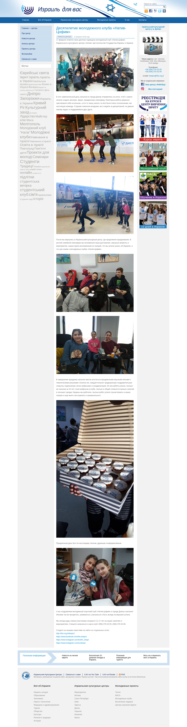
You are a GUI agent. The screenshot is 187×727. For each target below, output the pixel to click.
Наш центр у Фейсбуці (155, 85)
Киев (77, 702)
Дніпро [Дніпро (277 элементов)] (33, 93)
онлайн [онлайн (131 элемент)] (26, 173)
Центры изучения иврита (125, 705)
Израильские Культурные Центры (48, 675)
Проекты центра (28, 49)
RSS (123, 675)
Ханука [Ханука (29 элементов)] (37, 166)
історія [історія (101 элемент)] (38, 199)
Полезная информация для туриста (123, 657)
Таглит (118, 692)
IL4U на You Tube (91, 675)
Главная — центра (29, 28)
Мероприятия (80, 692)
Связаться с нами (29, 59)
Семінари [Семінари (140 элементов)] (40, 157)
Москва (78, 695)
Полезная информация (34, 655)
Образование (39, 695)
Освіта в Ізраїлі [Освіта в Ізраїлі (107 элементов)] (32, 145)
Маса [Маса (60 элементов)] (30, 120)
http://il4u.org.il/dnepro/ (65, 633)
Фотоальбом (27, 54)
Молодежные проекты (106, 20)
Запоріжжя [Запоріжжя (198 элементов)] (29, 98)
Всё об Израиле (44, 20)
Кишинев (78, 714)
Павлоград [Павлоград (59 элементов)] (27, 148)
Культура (37, 714)
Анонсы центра (28, 44)
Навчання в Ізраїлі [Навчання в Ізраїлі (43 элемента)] (40, 141)
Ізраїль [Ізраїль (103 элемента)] (34, 77)
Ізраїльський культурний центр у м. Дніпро (153, 28)
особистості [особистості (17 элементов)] (36, 173)
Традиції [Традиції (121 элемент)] (27, 166)
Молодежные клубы (123, 699)
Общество (38, 711)
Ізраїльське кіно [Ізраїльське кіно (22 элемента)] (35, 84)
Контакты (143, 20)
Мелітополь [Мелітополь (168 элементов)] (30, 124)
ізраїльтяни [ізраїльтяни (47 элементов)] (44, 195)
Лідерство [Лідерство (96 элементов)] (27, 116)
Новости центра (28, 38)
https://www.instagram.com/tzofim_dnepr (72, 640)
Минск (77, 718)
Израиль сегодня (41, 692)
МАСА (117, 695)
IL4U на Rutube (108, 675)
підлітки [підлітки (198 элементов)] (27, 177)
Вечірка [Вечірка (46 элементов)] (33, 87)
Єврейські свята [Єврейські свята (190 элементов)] (34, 73)
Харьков (78, 711)
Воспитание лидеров (124, 702)
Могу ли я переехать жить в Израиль (152, 656)
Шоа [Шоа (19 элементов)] (27, 169)
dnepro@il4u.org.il (156, 76)
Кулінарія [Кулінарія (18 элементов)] (33, 113)
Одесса (78, 705)
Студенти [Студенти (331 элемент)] (29, 161)
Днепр (77, 708)
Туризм (37, 708)
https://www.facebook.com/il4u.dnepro (71, 637)
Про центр (26, 33)
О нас (127, 20)
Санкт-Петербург (82, 699)
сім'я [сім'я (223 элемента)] (33, 194)
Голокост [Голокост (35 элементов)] (39, 90)
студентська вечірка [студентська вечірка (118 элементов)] (29, 183)
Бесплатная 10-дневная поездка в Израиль (97, 657)
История (37, 721)
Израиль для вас (50, 8)
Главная (25, 20)
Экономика (38, 699)
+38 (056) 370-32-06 (153, 72)
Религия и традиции (42, 718)
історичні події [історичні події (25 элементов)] (26, 199)
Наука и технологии (42, 702)
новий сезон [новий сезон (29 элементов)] (36, 169)
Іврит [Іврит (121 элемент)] (24, 77)
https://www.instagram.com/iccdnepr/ (71, 643)
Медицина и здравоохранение (46, 705)
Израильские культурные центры (74, 20)
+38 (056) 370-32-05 (153, 69)
